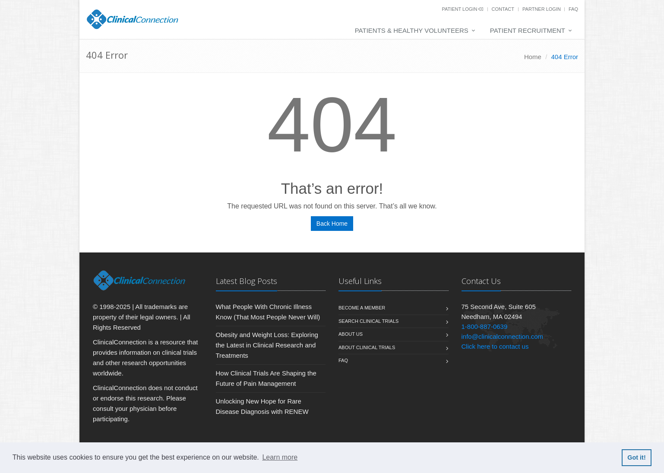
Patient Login (462, 9)
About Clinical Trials (366, 347)
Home (532, 56)
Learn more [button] (279, 457)
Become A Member (361, 307)
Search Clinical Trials (368, 321)
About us (350, 334)
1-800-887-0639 (485, 326)
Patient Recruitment (527, 30)
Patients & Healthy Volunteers (411, 30)
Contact (503, 9)
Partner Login (542, 9)
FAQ (573, 9)
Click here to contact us (495, 346)
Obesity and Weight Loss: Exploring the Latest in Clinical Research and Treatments (267, 345)
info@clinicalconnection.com (503, 336)
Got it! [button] (636, 457)
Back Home (332, 223)
